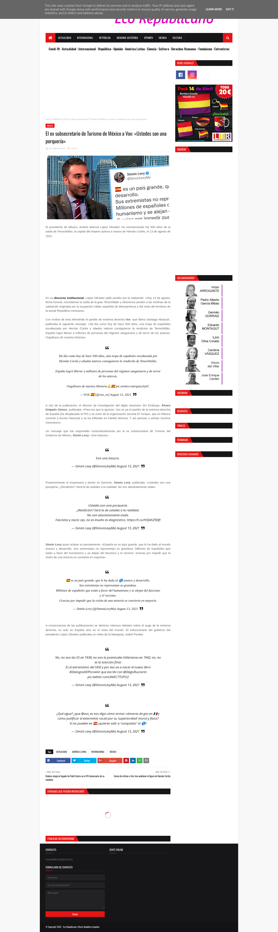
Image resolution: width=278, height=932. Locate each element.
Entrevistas (222, 48)
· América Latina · (135, 48)
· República (104, 48)
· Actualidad (68, 48)
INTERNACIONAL (97, 751)
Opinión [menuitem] (148, 38)
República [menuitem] (105, 38)
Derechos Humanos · (184, 48)
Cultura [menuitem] (177, 38)
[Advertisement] (108, 87)
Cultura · (165, 48)
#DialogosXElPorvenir (84, 672)
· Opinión (118, 48)
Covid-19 (54, 48)
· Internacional (87, 48)
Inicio (48, 119)
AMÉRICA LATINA (79, 751)
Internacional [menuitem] (85, 38)
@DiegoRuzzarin (135, 672)
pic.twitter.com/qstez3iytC (132, 386)
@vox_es (87, 713)
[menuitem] (50, 37)
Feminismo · (206, 48)
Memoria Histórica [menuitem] (127, 38)
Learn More (214, 9)
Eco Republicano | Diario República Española (81, 926)
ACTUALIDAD (61, 751)
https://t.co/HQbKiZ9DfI (144, 520)
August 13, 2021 (120, 394)
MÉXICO (57, 119)
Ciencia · (153, 48)
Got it (230, 9)
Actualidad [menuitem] (64, 38)
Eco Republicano (57, 148)
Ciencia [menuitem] (163, 38)
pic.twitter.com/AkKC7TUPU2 (108, 677)
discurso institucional (69, 297)
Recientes (182, 411)
